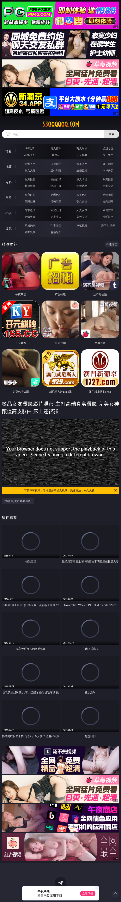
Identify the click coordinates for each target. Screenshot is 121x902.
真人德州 (56, 148)
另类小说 (56, 217)
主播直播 (81, 170)
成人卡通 (81, 179)
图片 (8, 197)
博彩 (8, 151)
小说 (8, 213)
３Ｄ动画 (108, 164)
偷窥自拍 (30, 194)
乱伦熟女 (81, 186)
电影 (8, 182)
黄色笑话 (81, 217)
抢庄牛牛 (108, 155)
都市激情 (30, 210)
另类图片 (108, 201)
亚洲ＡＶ (30, 164)
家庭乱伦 (56, 210)
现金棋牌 (81, 155)
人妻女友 (81, 210)
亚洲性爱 (30, 179)
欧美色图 (81, 194)
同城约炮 (30, 225)
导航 (8, 228)
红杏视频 (30, 232)
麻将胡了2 (30, 155)
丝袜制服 (56, 170)
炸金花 (56, 155)
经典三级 (56, 186)
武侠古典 (108, 210)
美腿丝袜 (30, 201)
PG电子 (29, 148)
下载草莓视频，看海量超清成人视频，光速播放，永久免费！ (70, 490)
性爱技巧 (108, 217)
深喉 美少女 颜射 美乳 (17, 501)
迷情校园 (30, 217)
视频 (8, 166)
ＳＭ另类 (108, 170)
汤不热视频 (108, 225)
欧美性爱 (108, 179)
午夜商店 (56, 225)
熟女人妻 (30, 170)
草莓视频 (81, 225)
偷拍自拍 (56, 179)
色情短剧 (56, 232)
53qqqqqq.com (60, 124)
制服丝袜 (30, 186)
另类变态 (108, 186)
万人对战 (81, 148)
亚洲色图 (56, 194)
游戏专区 (108, 148)
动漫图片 (108, 194)
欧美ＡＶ (81, 164)
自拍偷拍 (56, 164)
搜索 (111, 134)
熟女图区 (81, 201)
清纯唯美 (56, 201)
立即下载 (87, 893)
